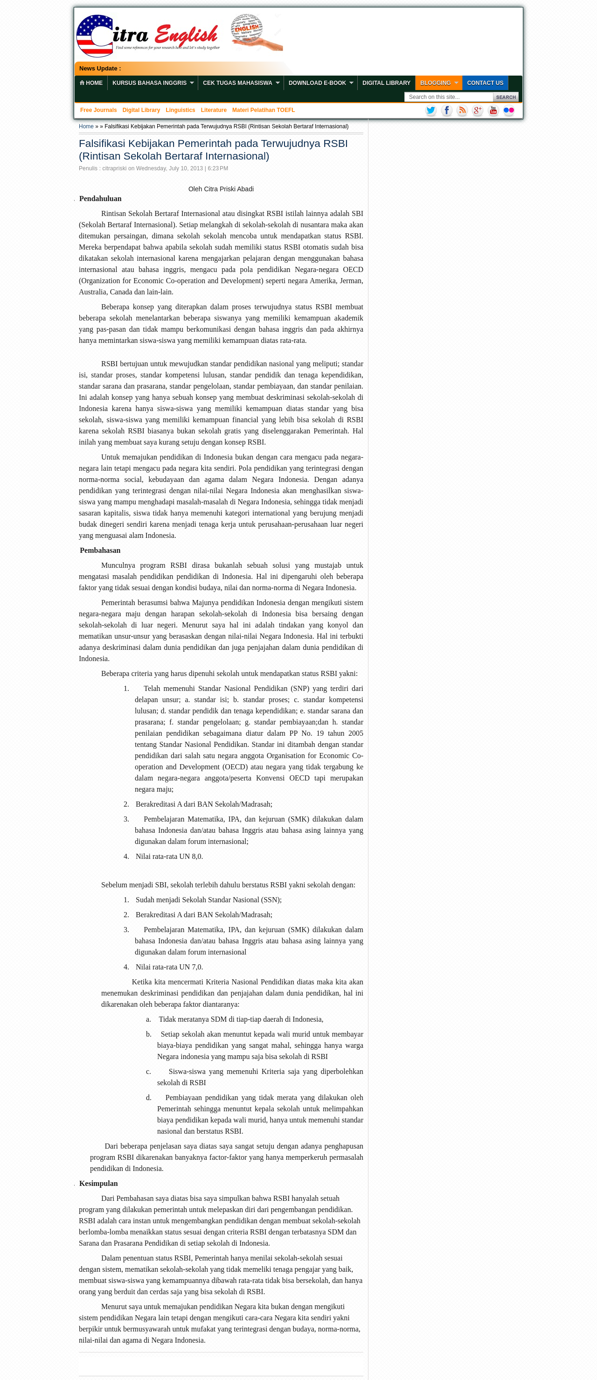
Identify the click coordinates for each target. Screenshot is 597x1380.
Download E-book (317, 83)
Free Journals (98, 110)
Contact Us (485, 83)
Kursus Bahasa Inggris (149, 83)
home (91, 83)
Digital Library (386, 83)
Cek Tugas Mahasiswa (237, 83)
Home (86, 126)
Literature (214, 110)
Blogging (435, 83)
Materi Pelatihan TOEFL (263, 110)
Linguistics (180, 110)
